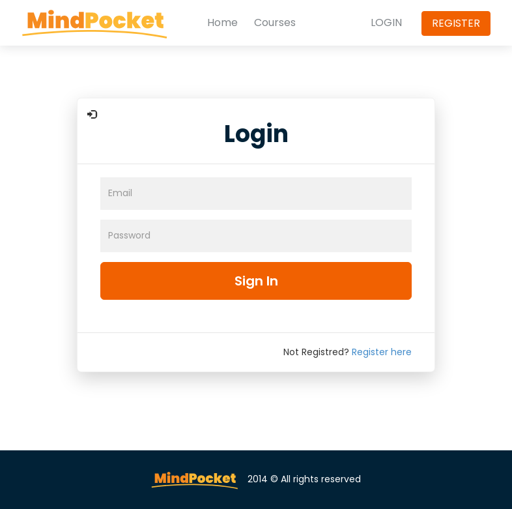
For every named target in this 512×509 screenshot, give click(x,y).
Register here (382, 351)
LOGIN (386, 22)
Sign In (256, 281)
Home (222, 22)
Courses (275, 22)
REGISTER (456, 23)
